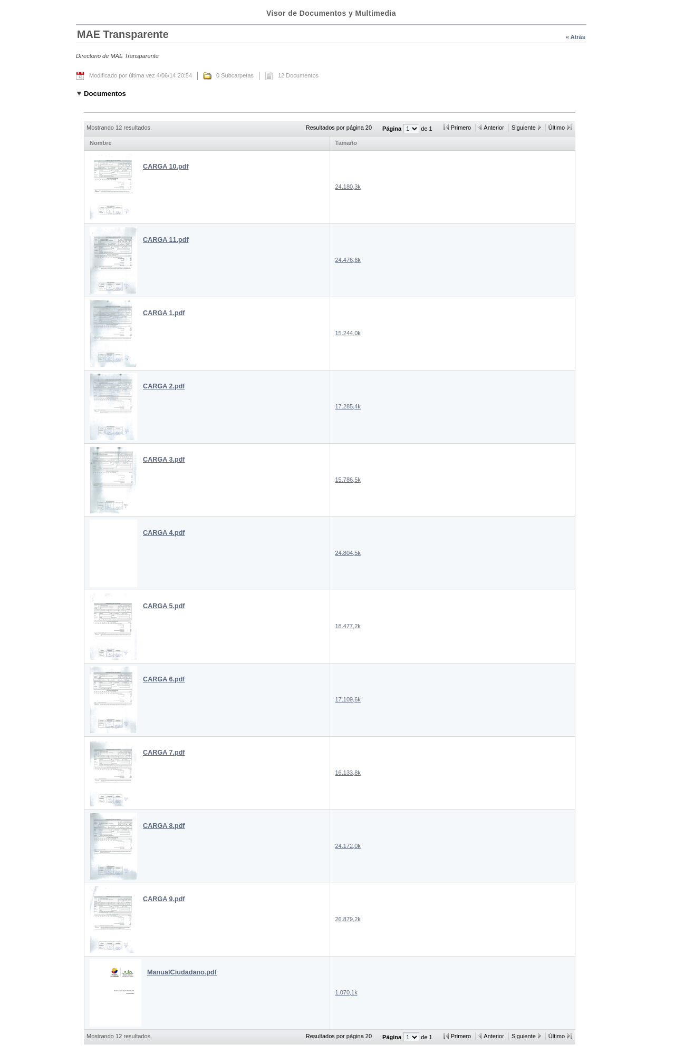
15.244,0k (348, 333)
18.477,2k (348, 626)
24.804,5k (348, 553)
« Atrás (575, 37)
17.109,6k (348, 699)
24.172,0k (348, 846)
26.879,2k (348, 919)
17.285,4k (348, 406)
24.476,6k (348, 260)
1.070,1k (346, 992)
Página (392, 128)
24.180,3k (348, 186)
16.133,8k (348, 772)
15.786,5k (348, 479)
